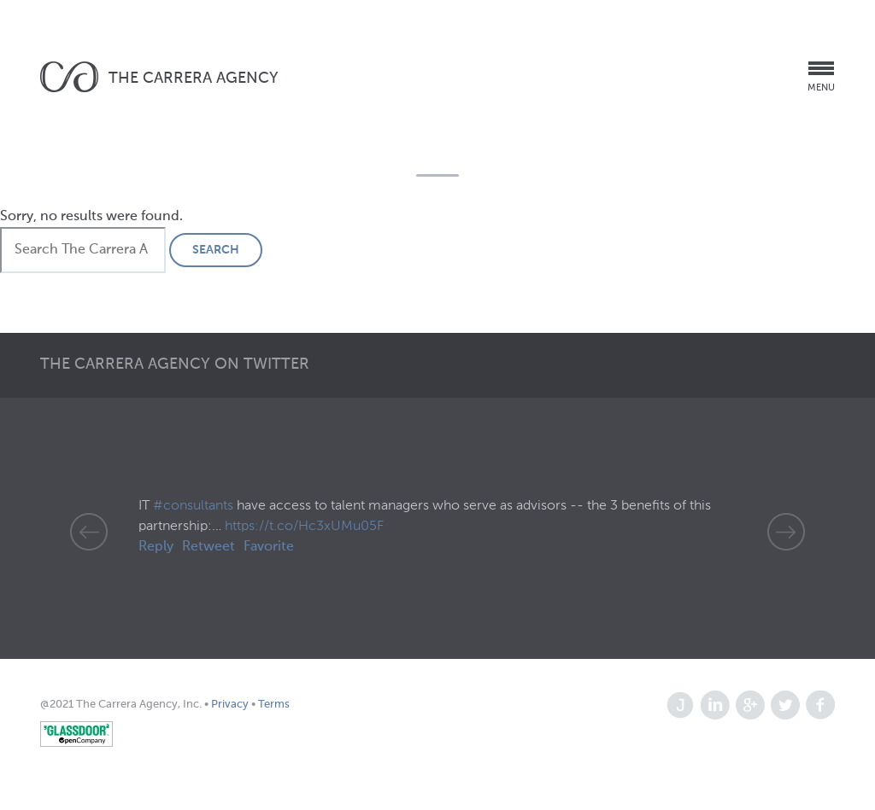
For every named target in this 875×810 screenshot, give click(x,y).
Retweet (208, 547)
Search (215, 250)
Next (786, 532)
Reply (155, 547)
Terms (272, 704)
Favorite (269, 547)
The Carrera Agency (194, 78)
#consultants (193, 506)
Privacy (231, 704)
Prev (89, 532)
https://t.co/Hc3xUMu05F (304, 526)
